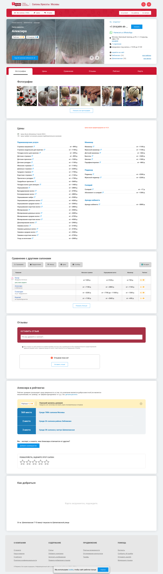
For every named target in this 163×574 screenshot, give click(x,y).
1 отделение (116, 44)
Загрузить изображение (57, 557)
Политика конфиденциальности (25, 560)
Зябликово (116, 55)
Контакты (121, 550)
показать (137, 27)
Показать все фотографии (81, 110)
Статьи (51, 550)
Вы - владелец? (115, 22)
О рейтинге (18, 557)
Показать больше (81, 306)
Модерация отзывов (125, 560)
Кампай (18, 297)
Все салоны (21, 13)
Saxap (17, 278)
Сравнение (68, 71)
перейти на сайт (118, 52)
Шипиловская (117, 58)
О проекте (17, 550)
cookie (70, 570)
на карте (115, 41)
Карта (140, 71)
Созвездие (19, 292)
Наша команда (19, 553)
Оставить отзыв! (59, 364)
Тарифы (86, 557)
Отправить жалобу (124, 557)
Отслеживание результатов (93, 553)
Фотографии (20, 71)
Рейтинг (116, 71)
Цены (37, 13)
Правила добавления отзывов (59, 560)
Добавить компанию (56, 553)
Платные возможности (91, 550)
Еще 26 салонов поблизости (25, 58)
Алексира (18, 286)
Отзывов (31, 37)
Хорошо (103, 570)
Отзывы (48, 13)
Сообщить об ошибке (125, 553)
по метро (145, 13)
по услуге (124, 13)
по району (135, 13)
